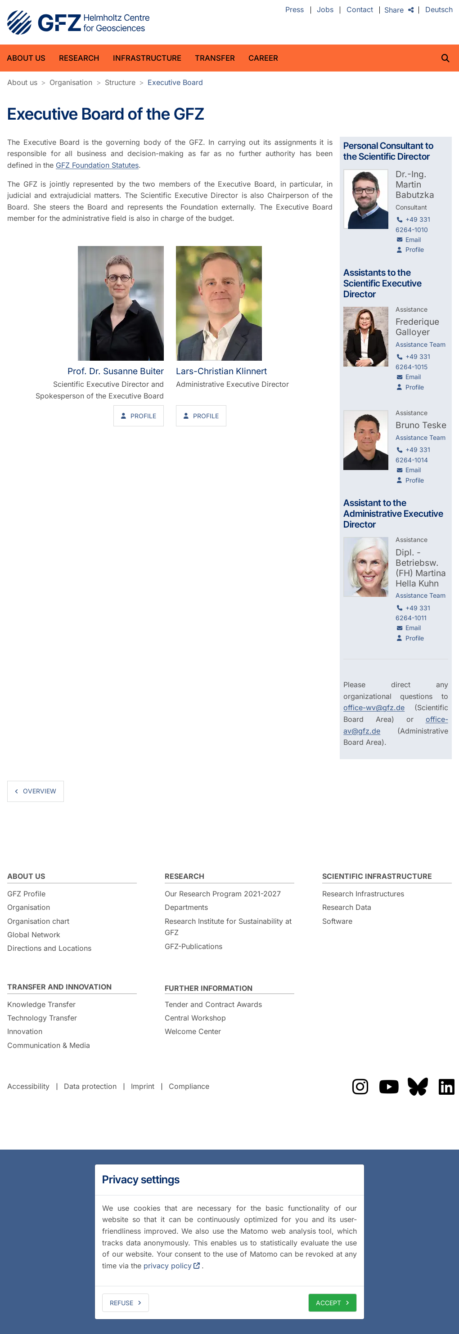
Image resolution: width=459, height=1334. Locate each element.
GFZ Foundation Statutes (97, 165)
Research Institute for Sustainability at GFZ (228, 927)
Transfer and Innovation (59, 986)
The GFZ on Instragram (360, 1086)
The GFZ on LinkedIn (446, 1086)
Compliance (189, 1086)
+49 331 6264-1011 (413, 613)
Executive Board (175, 82)
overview (39, 791)
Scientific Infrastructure (377, 876)
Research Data (346, 907)
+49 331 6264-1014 (413, 454)
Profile (143, 416)
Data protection (90, 1086)
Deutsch (439, 9)
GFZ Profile (26, 893)
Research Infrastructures (363, 893)
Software (337, 921)
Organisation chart (38, 921)
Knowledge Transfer (41, 1004)
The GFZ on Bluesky (417, 1086)
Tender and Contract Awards (213, 1004)
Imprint (142, 1086)
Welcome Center (193, 1031)
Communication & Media (48, 1045)
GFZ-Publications (193, 946)
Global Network (33, 934)
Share (394, 9)
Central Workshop (195, 1017)
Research (79, 58)
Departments (186, 907)
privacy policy (168, 1265)
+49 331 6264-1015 (413, 361)
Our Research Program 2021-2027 (223, 893)
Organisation (71, 82)
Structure (120, 82)
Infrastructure (147, 58)
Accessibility (28, 1086)
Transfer (215, 58)
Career (263, 58)
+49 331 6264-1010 (413, 224)
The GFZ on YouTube (388, 1086)
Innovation (24, 1031)
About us (26, 58)
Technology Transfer (42, 1017)
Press (294, 9)
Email (413, 239)
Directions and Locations (49, 948)
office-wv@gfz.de (374, 707)
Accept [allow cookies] (328, 1303)
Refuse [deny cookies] (121, 1303)
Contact (359, 9)
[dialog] (229, 1242)
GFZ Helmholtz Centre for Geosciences (78, 22)
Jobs (325, 9)
